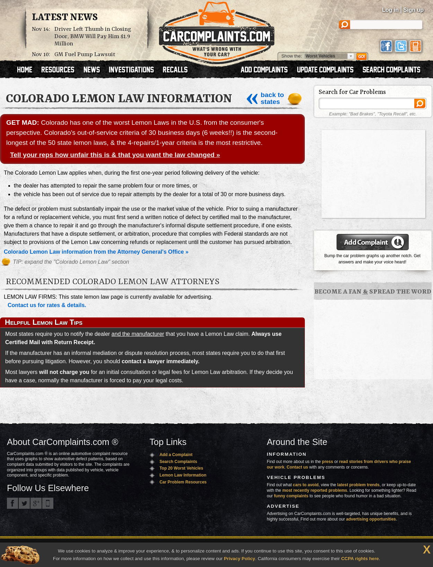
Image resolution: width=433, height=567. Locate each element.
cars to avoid (306, 484)
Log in (390, 10)
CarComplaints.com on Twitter (24, 503)
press (327, 461)
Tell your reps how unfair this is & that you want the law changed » (115, 154)
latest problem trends (358, 484)
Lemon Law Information (182, 475)
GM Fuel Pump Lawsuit (84, 54)
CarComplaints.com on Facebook (12, 503)
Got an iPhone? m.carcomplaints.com (47, 503)
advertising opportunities (371, 519)
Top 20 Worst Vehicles (181, 468)
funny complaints (291, 496)
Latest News (65, 17)
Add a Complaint (175, 454)
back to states (264, 98)
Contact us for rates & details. (47, 305)
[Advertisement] (373, 173)
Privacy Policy (239, 558)
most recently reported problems (314, 490)
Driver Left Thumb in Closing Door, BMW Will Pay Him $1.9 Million (92, 36)
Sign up (413, 10)
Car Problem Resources (182, 482)
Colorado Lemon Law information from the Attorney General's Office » (96, 252)
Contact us (297, 467)
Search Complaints (178, 461)
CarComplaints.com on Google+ (36, 503)
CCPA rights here (360, 558)
